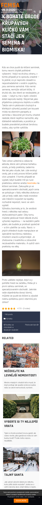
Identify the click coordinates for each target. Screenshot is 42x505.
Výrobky (9, 319)
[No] (39, 497)
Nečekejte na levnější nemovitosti (20, 373)
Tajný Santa (13, 475)
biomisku (31, 183)
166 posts (9, 314)
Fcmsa (10, 5)
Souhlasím (21, 501)
